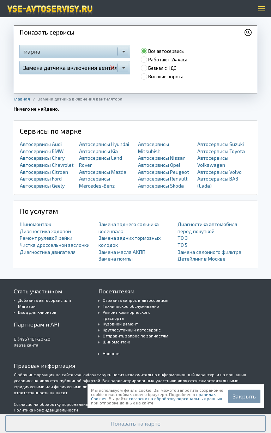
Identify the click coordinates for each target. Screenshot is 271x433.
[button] (135, 423)
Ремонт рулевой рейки (46, 238)
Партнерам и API (36, 324)
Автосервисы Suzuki (220, 144)
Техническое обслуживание (131, 306)
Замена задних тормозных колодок (129, 241)
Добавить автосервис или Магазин (44, 303)
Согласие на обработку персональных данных (60, 404)
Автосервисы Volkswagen (212, 161)
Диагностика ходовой (45, 231)
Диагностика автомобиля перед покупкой (207, 227)
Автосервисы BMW (42, 151)
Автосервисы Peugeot (163, 172)
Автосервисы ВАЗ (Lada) (217, 182)
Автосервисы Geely (42, 186)
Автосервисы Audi (41, 144)
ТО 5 (182, 245)
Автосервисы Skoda (161, 186)
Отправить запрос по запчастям (135, 335)
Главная (22, 98)
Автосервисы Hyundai (104, 144)
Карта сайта (26, 344)
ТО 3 (182, 238)
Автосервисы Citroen (44, 172)
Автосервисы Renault (163, 179)
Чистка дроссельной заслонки (55, 245)
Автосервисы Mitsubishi (153, 147)
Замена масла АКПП (121, 252)
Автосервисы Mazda (102, 172)
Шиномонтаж (35, 224)
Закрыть (244, 396)
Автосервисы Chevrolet (47, 165)
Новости (111, 353)
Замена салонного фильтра (209, 252)
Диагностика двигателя (48, 252)
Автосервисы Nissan (162, 158)
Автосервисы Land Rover (100, 161)
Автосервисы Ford (41, 179)
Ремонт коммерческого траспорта (127, 315)
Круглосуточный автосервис (132, 329)
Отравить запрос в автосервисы (135, 300)
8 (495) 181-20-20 (32, 338)
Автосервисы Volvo (219, 172)
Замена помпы (115, 259)
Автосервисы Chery (42, 158)
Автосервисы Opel (159, 165)
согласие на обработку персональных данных (175, 398)
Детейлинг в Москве (201, 259)
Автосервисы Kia (98, 151)
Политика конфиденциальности (46, 409)
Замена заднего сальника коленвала (128, 227)
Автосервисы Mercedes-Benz (97, 182)
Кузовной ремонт (120, 323)
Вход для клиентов (37, 312)
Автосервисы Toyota (221, 151)
